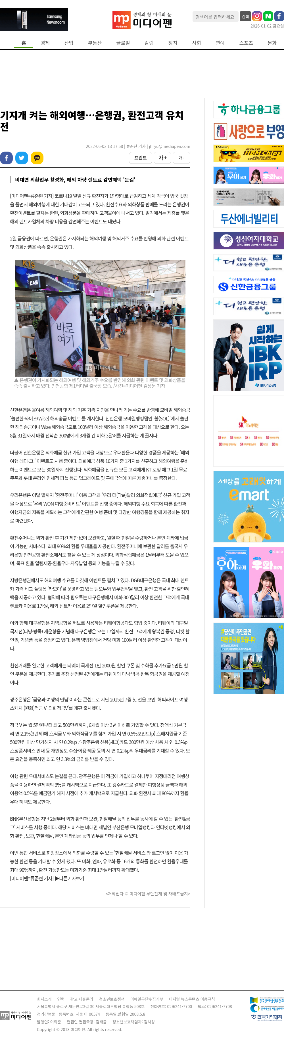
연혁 (61, 999)
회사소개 (44, 999)
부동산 (95, 42)
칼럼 (149, 42)
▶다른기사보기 (69, 878)
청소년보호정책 (111, 999)
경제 (45, 42)
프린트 (140, 157)
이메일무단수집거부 (146, 999)
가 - (181, 157)
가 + (162, 158)
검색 (245, 16)
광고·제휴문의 (81, 999)
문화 (272, 42)
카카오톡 (37, 158)
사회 (196, 42)
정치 (172, 42)
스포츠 (246, 42)
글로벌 (123, 42)
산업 (68, 42)
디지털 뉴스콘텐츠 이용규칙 (192, 999)
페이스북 (6, 158)
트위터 (21, 158)
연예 (220, 42)
